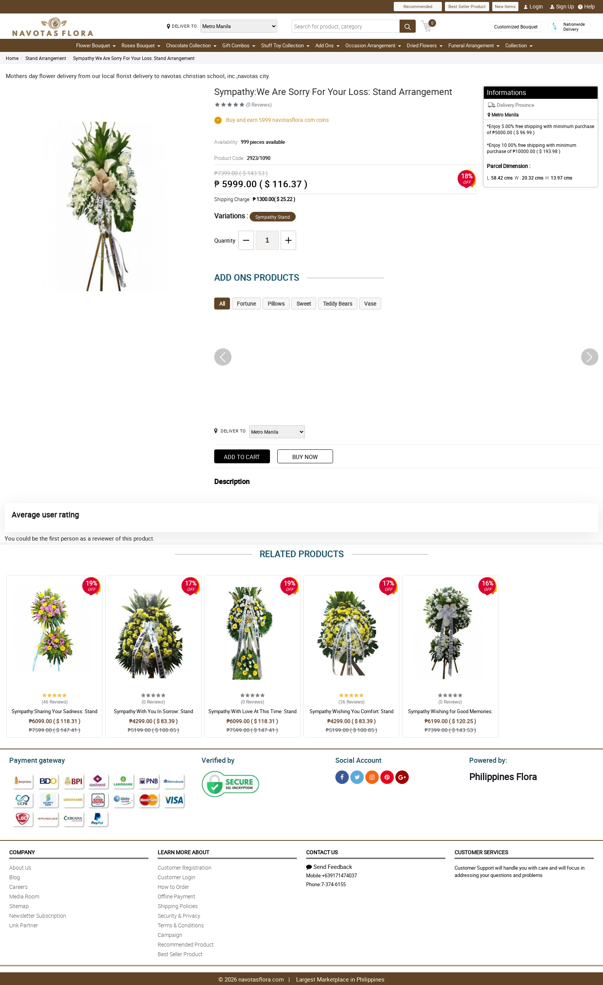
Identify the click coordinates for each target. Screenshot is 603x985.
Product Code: (241, 158)
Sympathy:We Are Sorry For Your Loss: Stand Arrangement (134, 58)
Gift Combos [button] (238, 45)
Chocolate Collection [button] (191, 45)
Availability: (247, 141)
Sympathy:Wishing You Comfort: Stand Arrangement (351, 715)
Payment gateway (33, 759)
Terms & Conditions (181, 924)
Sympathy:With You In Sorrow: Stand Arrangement (153, 715)
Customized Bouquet (516, 26)
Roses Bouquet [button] (141, 45)
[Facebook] (342, 776)
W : (525, 178)
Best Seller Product (467, 6)
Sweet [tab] (304, 303)
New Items (505, 6)
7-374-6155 (333, 883)
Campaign (170, 933)
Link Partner (23, 924)
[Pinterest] (387, 776)
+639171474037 (339, 874)
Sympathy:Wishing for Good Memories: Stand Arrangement (450, 715)
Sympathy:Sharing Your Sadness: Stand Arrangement (54, 715)
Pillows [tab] (276, 303)
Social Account (356, 759)
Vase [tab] (370, 303)
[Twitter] (357, 776)
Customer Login (176, 876)
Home (12, 58)
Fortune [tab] (246, 303)
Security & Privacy (179, 914)
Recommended (417, 6)
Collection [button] (519, 45)
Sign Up (562, 6)
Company (22, 851)
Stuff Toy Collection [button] (285, 45)
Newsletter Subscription (37, 914)
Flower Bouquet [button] (96, 45)
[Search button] (408, 26)
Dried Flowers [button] (425, 45)
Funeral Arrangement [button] (474, 45)
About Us (20, 866)
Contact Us (322, 851)
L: (498, 178)
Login (533, 6)
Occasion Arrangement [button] (373, 45)
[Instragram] (372, 776)
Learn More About (183, 851)
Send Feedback (329, 865)
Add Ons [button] (327, 45)
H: (552, 178)
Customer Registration (185, 866)
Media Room (24, 895)
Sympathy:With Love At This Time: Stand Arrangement (252, 715)
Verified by (217, 759)
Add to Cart (242, 457)
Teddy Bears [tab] (337, 303)
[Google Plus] (402, 776)
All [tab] (222, 303)
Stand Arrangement (45, 58)
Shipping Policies (178, 904)
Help (586, 6)
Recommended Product (186, 943)
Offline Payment (176, 895)
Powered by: (486, 759)
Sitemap (19, 904)
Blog (14, 876)
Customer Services (481, 851)
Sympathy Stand (272, 217)
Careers (18, 885)
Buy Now (305, 457)
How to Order (173, 885)
